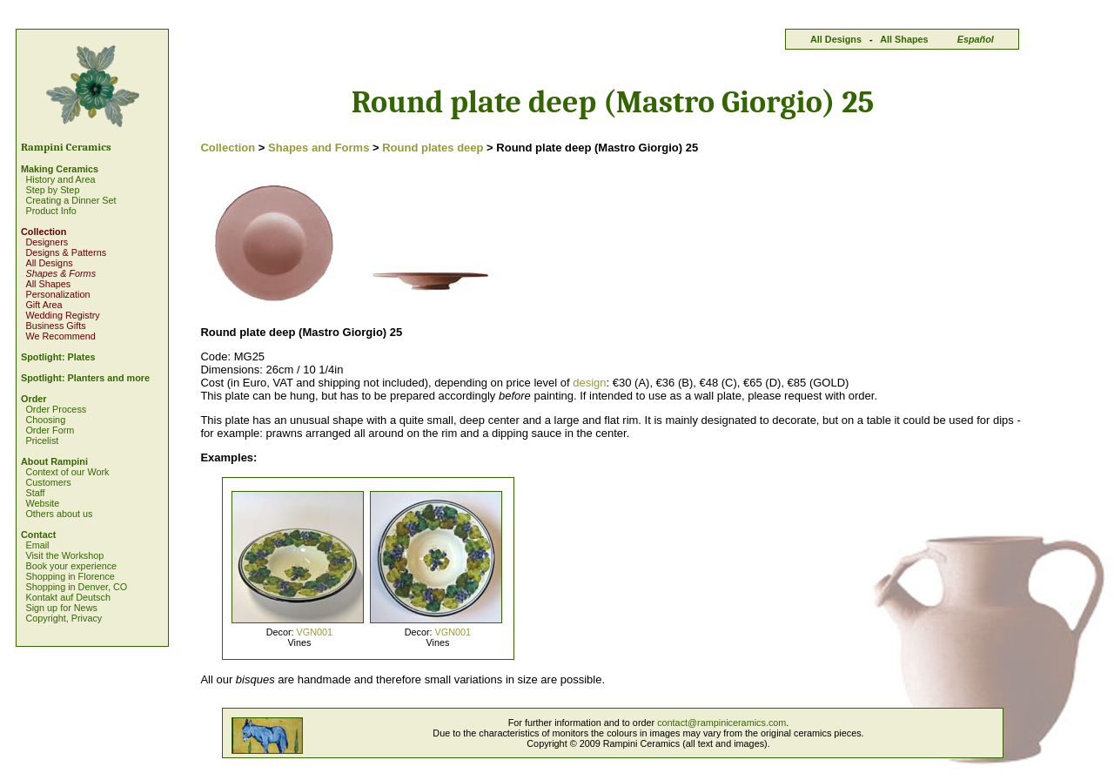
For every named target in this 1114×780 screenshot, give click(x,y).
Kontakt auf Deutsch (68, 597)
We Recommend (60, 336)
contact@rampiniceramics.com (721, 722)
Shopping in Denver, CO (76, 587)
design (589, 382)
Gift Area (43, 304)
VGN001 (315, 632)
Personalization (57, 294)
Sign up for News (61, 607)
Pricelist (41, 440)
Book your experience (71, 566)
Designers (46, 242)
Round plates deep (432, 147)
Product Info (50, 210)
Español (975, 39)
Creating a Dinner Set (70, 200)
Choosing (45, 419)
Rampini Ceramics (66, 147)
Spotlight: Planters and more (85, 378)
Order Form (49, 430)
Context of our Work (67, 472)
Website (42, 503)
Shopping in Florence (69, 576)
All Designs (836, 39)
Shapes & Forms (60, 273)
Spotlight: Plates (58, 357)
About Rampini (54, 461)
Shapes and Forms (318, 147)
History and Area (60, 179)
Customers (47, 482)
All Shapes (904, 39)
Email (37, 545)
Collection (43, 231)
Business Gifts (55, 325)
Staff (34, 493)
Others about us (58, 513)
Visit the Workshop (64, 555)
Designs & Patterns (65, 252)
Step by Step (52, 190)
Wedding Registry (62, 315)
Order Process (55, 409)
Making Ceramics (59, 169)
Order (34, 398)
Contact (38, 534)
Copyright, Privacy (63, 618)
